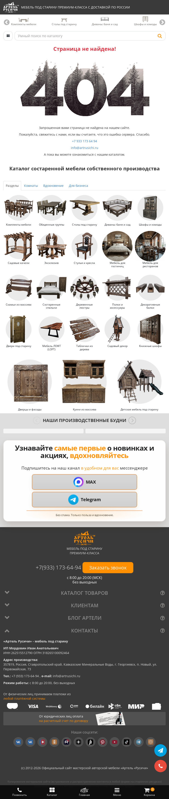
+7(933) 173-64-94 (59, 567)
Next (162, 22)
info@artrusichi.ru (84, 147)
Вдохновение (53, 185)
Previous (6, 22)
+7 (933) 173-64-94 (26, 676)
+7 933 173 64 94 (84, 141)
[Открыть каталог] (8, 35)
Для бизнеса (78, 185)
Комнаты (31, 185)
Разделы (12, 185)
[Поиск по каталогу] (90, 35)
